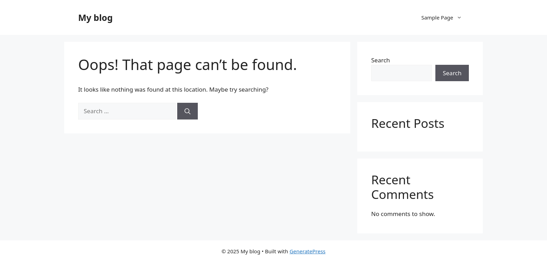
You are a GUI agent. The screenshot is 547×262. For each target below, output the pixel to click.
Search (380, 60)
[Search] (187, 111)
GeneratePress (307, 251)
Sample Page (445, 17)
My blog (95, 17)
